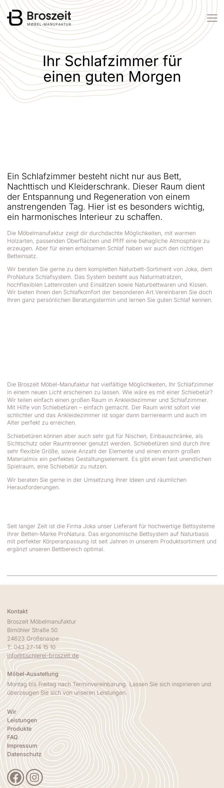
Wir (11, 711)
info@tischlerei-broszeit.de (43, 655)
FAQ (12, 737)
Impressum (22, 745)
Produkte (19, 728)
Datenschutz (24, 754)
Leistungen (22, 720)
